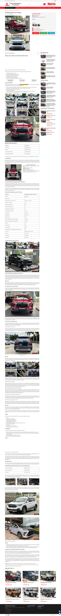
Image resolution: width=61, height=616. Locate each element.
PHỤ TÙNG (44, 7)
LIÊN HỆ (53, 7)
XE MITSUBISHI (40, 608)
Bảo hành (28, 607)
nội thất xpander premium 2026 (16, 564)
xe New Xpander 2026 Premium (22, 55)
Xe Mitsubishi (36, 17)
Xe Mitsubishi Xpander (42, 17)
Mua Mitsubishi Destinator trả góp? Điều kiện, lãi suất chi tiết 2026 (51, 84)
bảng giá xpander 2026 (11, 563)
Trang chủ (6, 10)
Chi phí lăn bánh (43, 33)
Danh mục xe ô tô (10, 7)
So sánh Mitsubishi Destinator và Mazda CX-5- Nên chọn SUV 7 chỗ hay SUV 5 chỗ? (51, 96)
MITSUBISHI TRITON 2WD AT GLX (46, 599)
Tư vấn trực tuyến (36, 33)
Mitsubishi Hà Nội (39, 30)
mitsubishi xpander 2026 (8, 564)
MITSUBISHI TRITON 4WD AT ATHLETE (12, 599)
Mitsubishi (36, 16)
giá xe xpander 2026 (25, 563)
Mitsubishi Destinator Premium (28, 582)
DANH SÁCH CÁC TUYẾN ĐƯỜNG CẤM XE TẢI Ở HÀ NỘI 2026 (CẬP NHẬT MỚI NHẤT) (51, 100)
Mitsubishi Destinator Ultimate (11, 582)
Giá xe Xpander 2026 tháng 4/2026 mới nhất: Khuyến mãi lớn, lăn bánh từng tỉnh (50, 60)
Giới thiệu (18, 7)
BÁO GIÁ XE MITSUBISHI (38, 7)
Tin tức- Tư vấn (31, 7)
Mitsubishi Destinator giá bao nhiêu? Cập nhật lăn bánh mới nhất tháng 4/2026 (50, 56)
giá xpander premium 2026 (32, 563)
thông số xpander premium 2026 (26, 564)
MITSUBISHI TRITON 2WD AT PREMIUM (30, 599)
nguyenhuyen (9, 612)
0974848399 (52, 4)
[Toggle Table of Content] (37, 53)
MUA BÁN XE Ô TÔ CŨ (24, 7)
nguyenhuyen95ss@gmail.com (39, 29)
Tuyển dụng (49, 7)
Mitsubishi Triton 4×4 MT (50, 132)
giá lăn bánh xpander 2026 (18, 563)
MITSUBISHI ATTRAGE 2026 (51, 115)
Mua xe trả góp (51, 33)
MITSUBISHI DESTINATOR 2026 (46, 582)
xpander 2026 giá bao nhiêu (35, 564)
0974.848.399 (10, 609)
